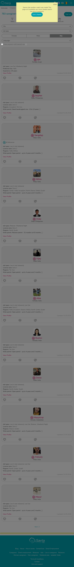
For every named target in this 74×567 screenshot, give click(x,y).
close (55, 4)
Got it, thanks (37, 15)
